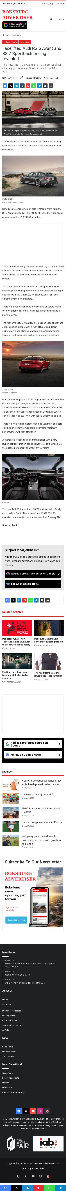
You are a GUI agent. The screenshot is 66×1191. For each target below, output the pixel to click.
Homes (5, 1082)
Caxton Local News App (13, 1092)
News (42, 1168)
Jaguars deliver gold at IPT (37, 794)
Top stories (33, 1168)
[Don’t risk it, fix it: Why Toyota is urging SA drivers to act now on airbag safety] (17, 628)
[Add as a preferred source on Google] (14, 25)
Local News (7, 1046)
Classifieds (7, 1073)
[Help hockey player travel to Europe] (10, 826)
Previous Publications (12, 1010)
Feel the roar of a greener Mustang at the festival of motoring (15, 675)
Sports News (8, 1056)
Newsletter (7, 1087)
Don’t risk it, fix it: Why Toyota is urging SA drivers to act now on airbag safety (16, 642)
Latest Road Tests (10, 1078)
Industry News (10, 42)
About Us (6, 1004)
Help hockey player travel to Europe (42, 822)
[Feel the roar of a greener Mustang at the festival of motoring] (17, 661)
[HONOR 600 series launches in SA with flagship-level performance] (10, 785)
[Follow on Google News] (33, 584)
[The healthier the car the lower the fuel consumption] (49, 661)
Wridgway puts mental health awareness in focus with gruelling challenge (41, 840)
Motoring (16, 35)
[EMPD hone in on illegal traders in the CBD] (10, 813)
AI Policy (6, 1030)
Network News (9, 1051)
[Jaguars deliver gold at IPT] (10, 799)
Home (6, 35)
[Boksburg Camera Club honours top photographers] (49, 628)
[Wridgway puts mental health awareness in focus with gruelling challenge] (10, 840)
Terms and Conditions (12, 1025)
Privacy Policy (8, 1015)
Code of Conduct (10, 1020)
